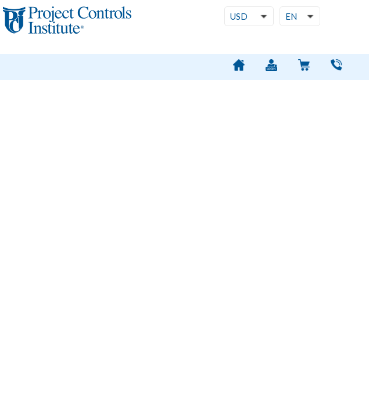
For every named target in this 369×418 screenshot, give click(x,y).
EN (291, 16)
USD (239, 16)
